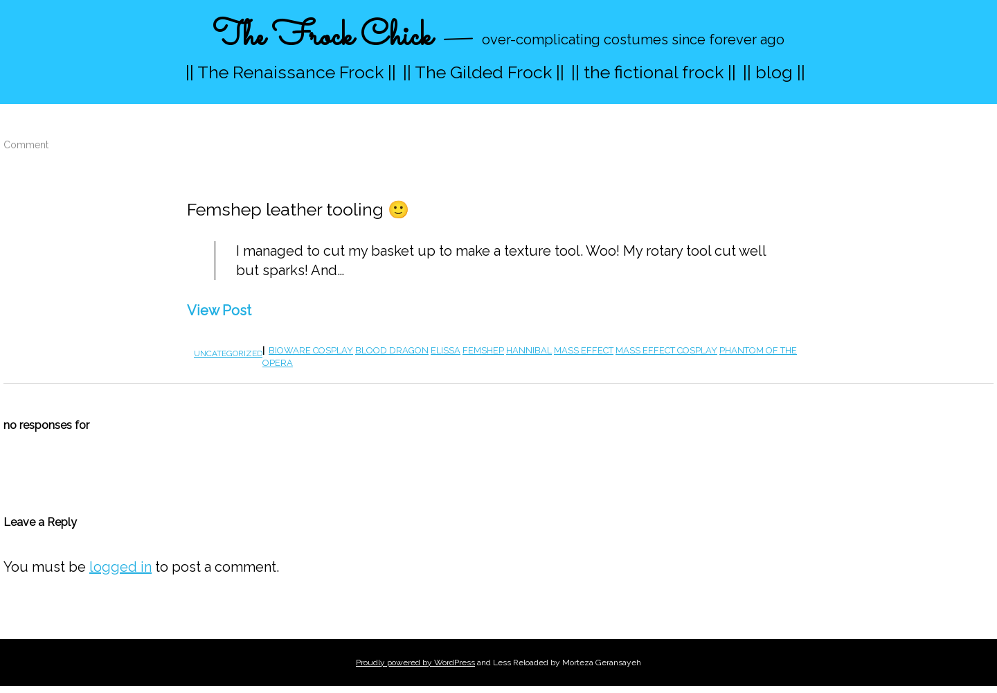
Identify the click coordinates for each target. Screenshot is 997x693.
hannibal (529, 350)
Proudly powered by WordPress (415, 662)
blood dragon (392, 350)
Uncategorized (228, 353)
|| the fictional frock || (653, 72)
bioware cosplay (311, 350)
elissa (445, 350)
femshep (483, 350)
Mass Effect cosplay (666, 350)
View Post (219, 310)
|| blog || (774, 72)
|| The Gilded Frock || (483, 72)
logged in (120, 567)
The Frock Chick (322, 37)
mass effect (583, 350)
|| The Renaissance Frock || (291, 72)
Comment (25, 144)
